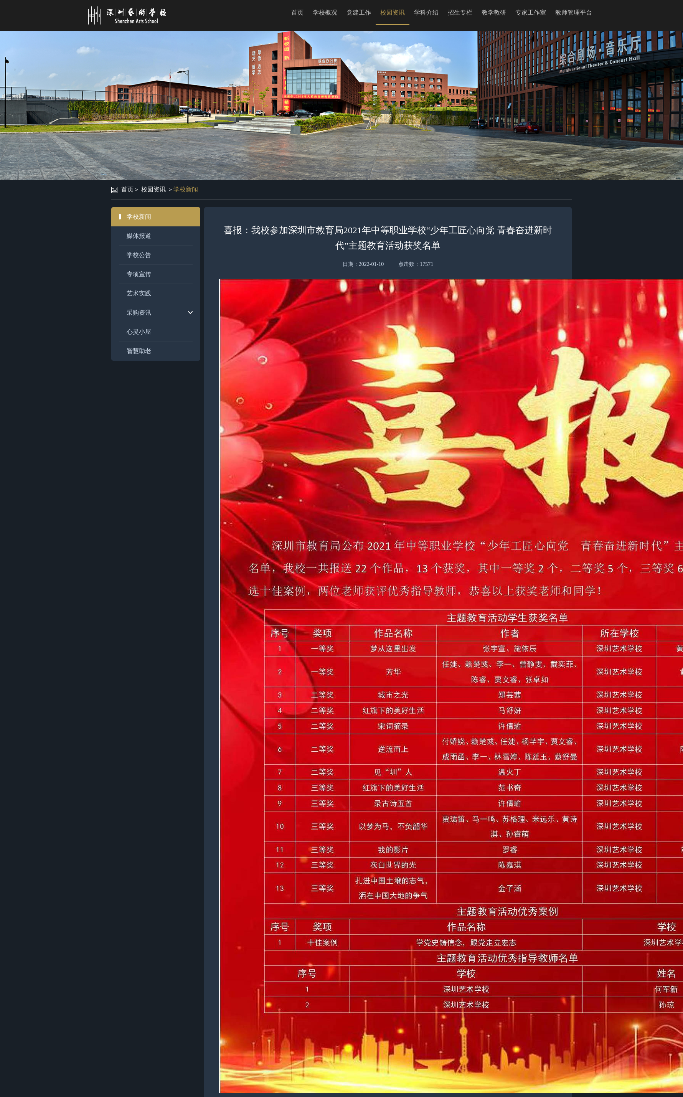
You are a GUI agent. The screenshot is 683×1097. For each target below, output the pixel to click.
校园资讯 (392, 12)
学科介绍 (426, 12)
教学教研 (494, 12)
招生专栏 (460, 12)
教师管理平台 (573, 12)
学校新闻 (185, 189)
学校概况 (325, 12)
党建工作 (358, 12)
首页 (297, 12)
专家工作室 (530, 12)
